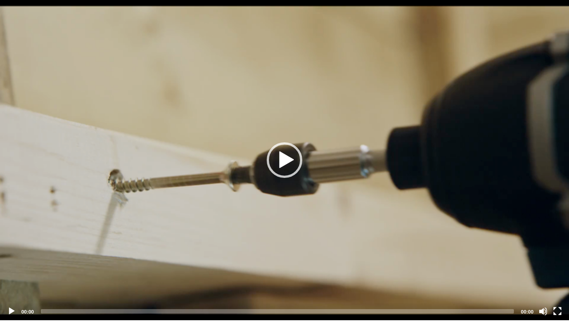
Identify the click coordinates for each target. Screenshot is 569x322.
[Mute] (543, 311)
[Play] (11, 311)
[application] (284, 160)
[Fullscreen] (557, 311)
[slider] (277, 311)
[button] (284, 160)
